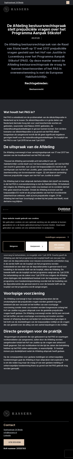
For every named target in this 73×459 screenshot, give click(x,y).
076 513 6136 (15, 442)
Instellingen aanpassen (55, 237)
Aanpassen (36, 246)
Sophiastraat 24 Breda (13, 2)
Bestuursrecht (36, 89)
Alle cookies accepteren (59, 246)
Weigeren (14, 246)
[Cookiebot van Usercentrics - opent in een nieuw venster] (59, 209)
